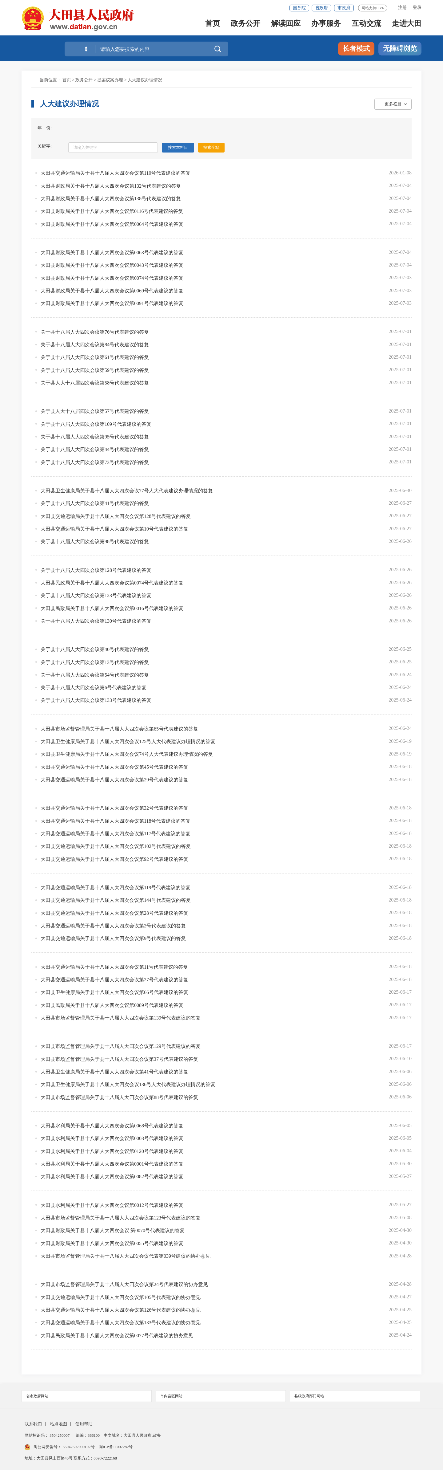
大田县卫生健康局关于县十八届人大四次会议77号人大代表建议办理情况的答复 (127, 490)
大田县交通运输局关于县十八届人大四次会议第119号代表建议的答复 (115, 887)
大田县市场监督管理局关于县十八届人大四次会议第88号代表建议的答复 (119, 1097)
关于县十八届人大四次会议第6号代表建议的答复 (93, 687)
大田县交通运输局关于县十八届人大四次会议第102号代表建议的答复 (116, 846)
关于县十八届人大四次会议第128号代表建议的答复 (96, 570)
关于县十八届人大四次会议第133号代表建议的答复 (96, 700)
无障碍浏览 (400, 48)
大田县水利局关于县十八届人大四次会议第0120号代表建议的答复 (112, 1151)
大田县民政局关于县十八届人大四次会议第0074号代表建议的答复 (112, 582)
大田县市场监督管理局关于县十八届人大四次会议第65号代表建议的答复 (119, 728)
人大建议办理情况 (145, 80)
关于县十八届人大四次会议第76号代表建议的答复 (95, 332)
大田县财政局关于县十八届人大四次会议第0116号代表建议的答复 (112, 211)
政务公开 (245, 25)
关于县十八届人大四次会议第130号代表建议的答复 (96, 621)
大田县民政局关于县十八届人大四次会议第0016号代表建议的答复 (112, 608)
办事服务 (326, 25)
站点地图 (58, 1424)
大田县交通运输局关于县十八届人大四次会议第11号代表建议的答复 (114, 967)
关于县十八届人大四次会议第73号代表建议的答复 (95, 462)
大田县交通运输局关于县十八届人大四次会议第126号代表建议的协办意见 (121, 1310)
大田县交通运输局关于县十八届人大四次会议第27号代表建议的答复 (114, 979)
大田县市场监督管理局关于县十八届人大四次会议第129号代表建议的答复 (121, 1046)
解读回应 (286, 25)
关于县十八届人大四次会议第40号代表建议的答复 (95, 649)
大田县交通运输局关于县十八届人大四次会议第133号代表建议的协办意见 (121, 1322)
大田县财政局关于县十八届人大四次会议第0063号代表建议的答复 (112, 252)
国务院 (299, 8)
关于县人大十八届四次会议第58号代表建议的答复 (95, 382)
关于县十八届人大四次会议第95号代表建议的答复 (95, 436)
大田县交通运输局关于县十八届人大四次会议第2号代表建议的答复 (113, 925)
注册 (402, 7)
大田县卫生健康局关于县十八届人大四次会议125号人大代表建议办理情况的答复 (128, 741)
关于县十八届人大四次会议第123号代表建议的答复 (96, 595)
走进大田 (406, 25)
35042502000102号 (79, 1446)
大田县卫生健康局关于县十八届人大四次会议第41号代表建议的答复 (114, 1071)
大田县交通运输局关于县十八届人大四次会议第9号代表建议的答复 (113, 938)
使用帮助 (84, 1424)
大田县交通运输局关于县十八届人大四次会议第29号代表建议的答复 (114, 779)
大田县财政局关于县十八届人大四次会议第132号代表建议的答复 (111, 186)
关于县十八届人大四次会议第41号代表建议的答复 (95, 503)
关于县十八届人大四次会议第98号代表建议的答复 (95, 541)
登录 (417, 7)
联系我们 (33, 1424)
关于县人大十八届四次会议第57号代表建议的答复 (95, 411)
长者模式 (356, 48)
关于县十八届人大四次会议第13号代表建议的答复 (95, 662)
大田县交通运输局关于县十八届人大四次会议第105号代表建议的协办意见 (121, 1297)
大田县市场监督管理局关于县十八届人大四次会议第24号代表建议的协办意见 (124, 1284)
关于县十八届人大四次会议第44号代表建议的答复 (95, 449)
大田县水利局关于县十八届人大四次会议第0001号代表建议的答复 (112, 1164)
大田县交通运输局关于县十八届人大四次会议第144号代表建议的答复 (116, 900)
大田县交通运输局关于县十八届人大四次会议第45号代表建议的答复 (114, 767)
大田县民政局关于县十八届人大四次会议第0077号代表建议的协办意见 (117, 1335)
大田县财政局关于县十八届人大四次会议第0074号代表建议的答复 (112, 278)
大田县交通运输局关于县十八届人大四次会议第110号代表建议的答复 (115, 173)
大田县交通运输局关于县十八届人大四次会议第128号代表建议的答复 (116, 516)
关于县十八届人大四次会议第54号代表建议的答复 (95, 675)
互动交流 (366, 25)
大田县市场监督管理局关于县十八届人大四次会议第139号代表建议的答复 (121, 1017)
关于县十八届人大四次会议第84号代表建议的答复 (95, 344)
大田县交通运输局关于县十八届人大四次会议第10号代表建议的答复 (114, 528)
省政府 (321, 8)
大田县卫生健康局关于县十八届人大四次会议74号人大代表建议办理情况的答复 (127, 754)
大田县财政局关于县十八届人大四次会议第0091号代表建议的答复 (112, 303)
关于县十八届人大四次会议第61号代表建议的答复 (95, 357)
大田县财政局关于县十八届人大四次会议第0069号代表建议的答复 (112, 290)
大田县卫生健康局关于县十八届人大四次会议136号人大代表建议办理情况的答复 (128, 1084)
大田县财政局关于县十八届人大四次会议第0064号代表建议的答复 (112, 224)
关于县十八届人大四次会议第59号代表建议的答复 (95, 370)
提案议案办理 (110, 80)
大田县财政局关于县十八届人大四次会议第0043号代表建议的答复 (112, 265)
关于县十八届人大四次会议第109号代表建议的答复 (96, 424)
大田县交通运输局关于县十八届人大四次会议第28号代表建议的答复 (114, 913)
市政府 (343, 8)
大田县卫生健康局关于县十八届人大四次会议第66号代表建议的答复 (114, 992)
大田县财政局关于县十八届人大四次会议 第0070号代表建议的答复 (113, 1230)
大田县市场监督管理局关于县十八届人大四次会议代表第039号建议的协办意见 (125, 1256)
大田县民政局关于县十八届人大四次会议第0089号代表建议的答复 (112, 1005)
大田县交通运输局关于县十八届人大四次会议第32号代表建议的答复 (114, 808)
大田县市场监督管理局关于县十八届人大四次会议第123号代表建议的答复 (121, 1217)
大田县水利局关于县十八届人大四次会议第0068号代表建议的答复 (112, 1125)
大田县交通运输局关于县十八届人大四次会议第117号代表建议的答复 (115, 833)
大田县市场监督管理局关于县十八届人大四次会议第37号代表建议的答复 (119, 1059)
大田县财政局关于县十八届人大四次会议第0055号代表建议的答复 (112, 1243)
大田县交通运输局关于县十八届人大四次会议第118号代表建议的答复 (115, 821)
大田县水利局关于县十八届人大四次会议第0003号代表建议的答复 (112, 1138)
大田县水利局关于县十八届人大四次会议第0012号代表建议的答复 (112, 1205)
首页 (212, 25)
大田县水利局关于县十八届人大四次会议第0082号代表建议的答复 (112, 1176)
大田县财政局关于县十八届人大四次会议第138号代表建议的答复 (111, 198)
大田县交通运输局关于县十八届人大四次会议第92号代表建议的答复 (114, 859)
